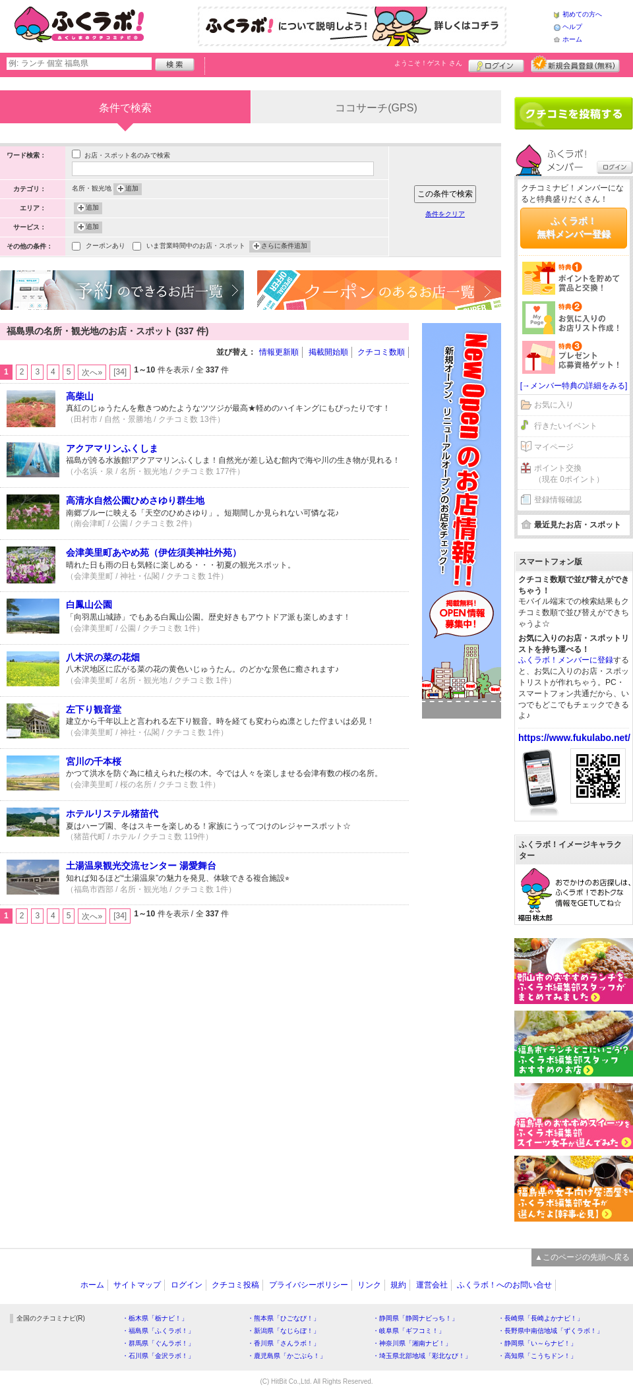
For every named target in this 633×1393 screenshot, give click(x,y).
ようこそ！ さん (428, 63)
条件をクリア (445, 214)
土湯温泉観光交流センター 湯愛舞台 (141, 865)
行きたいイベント (565, 425)
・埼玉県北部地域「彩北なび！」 (422, 1355)
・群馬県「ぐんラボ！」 (158, 1343)
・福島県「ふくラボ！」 (158, 1330)
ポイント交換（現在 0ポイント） (569, 473)
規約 (398, 1284)
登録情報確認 (558, 499)
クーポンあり (105, 247)
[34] (120, 371)
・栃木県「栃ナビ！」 (155, 1318)
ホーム (572, 39)
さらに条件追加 (284, 246)
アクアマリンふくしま (112, 448)
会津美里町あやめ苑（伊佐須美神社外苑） (153, 552)
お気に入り (554, 404)
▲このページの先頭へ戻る (582, 1257)
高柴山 (80, 396)
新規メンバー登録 (575, 64)
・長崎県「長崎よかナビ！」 (541, 1318)
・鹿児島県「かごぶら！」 (286, 1355)
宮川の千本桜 (93, 761)
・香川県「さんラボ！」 (283, 1343)
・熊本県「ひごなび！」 (283, 1318)
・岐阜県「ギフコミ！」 (409, 1330)
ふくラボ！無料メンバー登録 (574, 227)
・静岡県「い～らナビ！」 (537, 1343)
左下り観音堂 (93, 709)
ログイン (496, 64)
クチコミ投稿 (235, 1284)
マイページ (554, 447)
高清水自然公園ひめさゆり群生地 (135, 500)
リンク (369, 1284)
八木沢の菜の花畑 (103, 657)
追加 (131, 189)
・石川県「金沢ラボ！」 (158, 1355)
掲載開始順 (328, 352)
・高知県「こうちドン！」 (537, 1355)
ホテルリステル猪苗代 (112, 813)
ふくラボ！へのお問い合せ (504, 1284)
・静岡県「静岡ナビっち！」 (415, 1318)
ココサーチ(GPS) (376, 107)
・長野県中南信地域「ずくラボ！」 (550, 1330)
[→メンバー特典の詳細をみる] (574, 385)
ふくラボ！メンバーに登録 (565, 660)
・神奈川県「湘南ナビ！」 (412, 1343)
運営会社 (432, 1284)
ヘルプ (572, 26)
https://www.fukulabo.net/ (574, 737)
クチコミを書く (573, 113)
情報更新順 (279, 352)
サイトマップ (137, 1284)
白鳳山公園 (89, 604)
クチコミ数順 (381, 352)
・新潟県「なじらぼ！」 (283, 1330)
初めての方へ (582, 14)
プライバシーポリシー (308, 1284)
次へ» (92, 372)
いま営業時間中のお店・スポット (195, 247)
